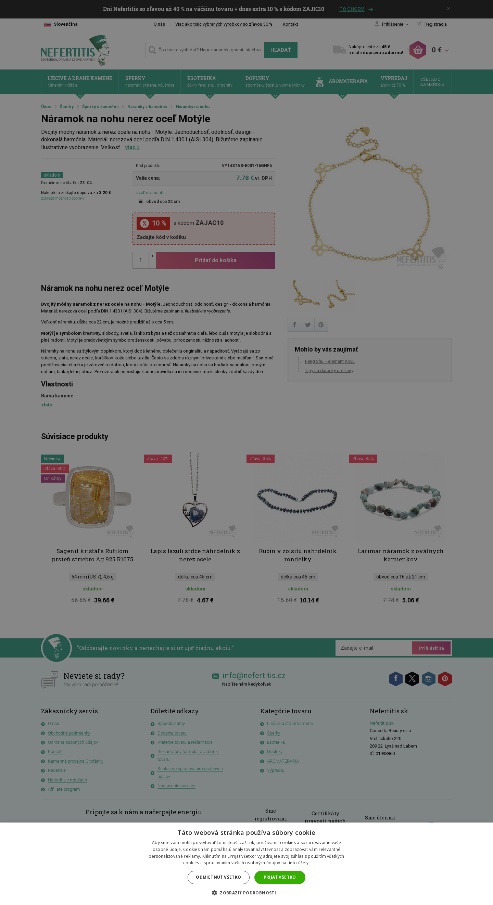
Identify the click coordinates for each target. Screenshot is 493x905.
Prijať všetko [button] (280, 877)
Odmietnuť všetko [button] (218, 877)
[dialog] (246, 452)
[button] (246, 893)
